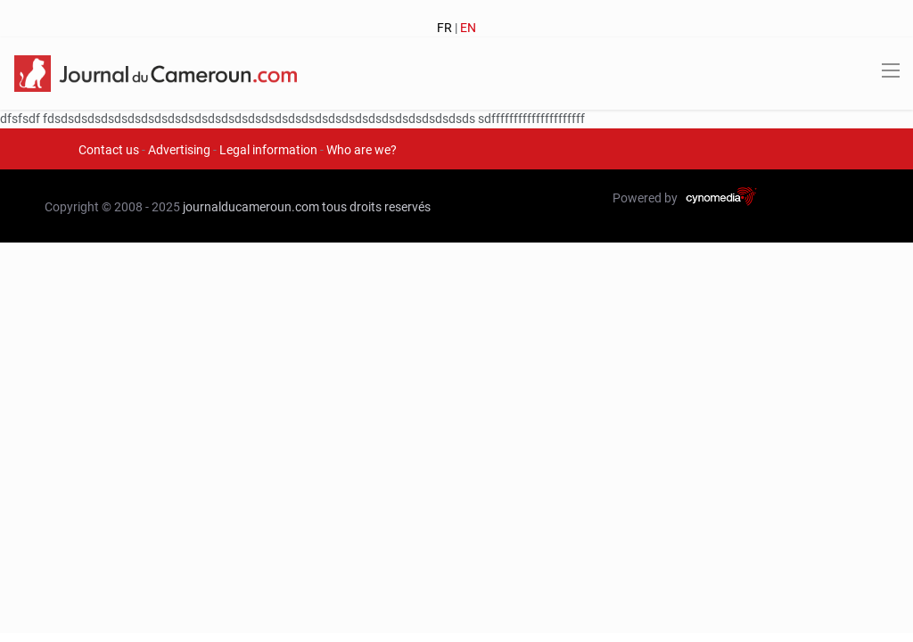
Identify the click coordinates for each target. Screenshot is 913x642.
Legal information (268, 150)
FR (444, 28)
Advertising (179, 150)
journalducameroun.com (251, 207)
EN (468, 28)
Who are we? (361, 150)
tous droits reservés (376, 207)
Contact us (108, 150)
